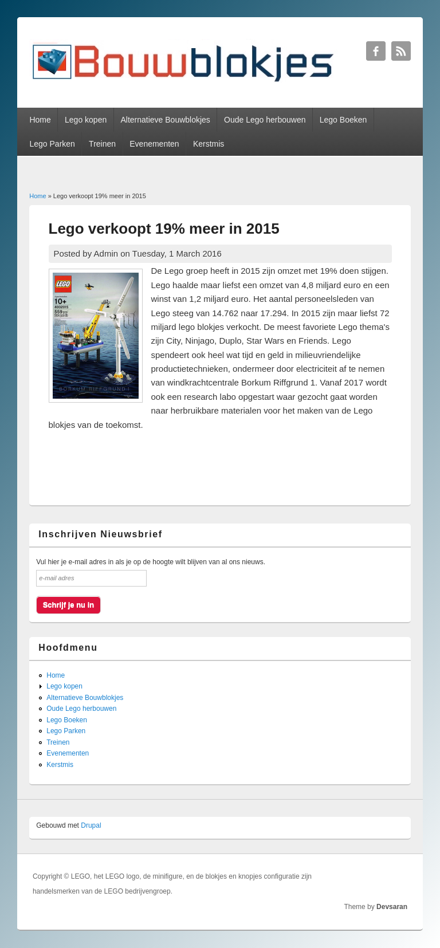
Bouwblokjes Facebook (376, 51)
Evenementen (154, 143)
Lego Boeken (343, 119)
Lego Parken (51, 143)
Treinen (102, 143)
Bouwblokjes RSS (401, 51)
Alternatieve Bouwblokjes (165, 119)
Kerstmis (208, 143)
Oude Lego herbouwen (264, 119)
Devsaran (391, 907)
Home (39, 119)
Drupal (91, 825)
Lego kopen (86, 119)
